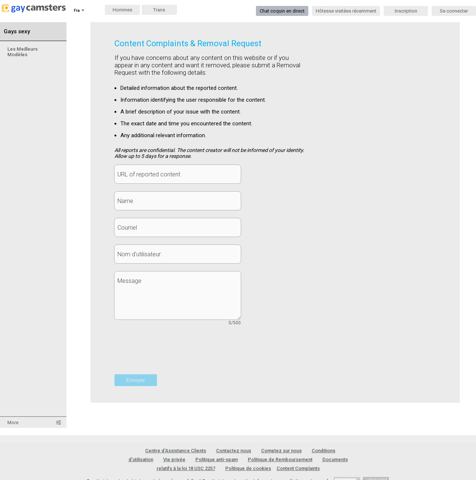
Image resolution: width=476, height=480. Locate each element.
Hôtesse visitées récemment (346, 11)
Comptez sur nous (281, 450)
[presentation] (170, 353)
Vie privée (174, 459)
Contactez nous (233, 450)
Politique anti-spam (216, 459)
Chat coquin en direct (282, 11)
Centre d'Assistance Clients (175, 450)
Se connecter (454, 11)
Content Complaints (298, 468)
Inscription (406, 11)
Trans (159, 10)
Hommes (122, 10)
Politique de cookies (248, 468)
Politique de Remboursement (280, 459)
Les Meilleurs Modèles (22, 51)
